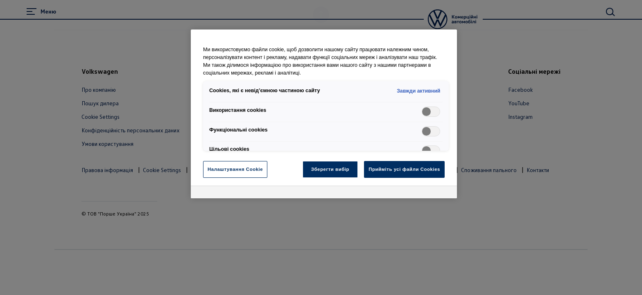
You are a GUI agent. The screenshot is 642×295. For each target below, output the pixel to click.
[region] (324, 114)
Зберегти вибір (330, 169)
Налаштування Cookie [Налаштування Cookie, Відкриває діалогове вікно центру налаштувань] (235, 169)
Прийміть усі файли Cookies (404, 169)
